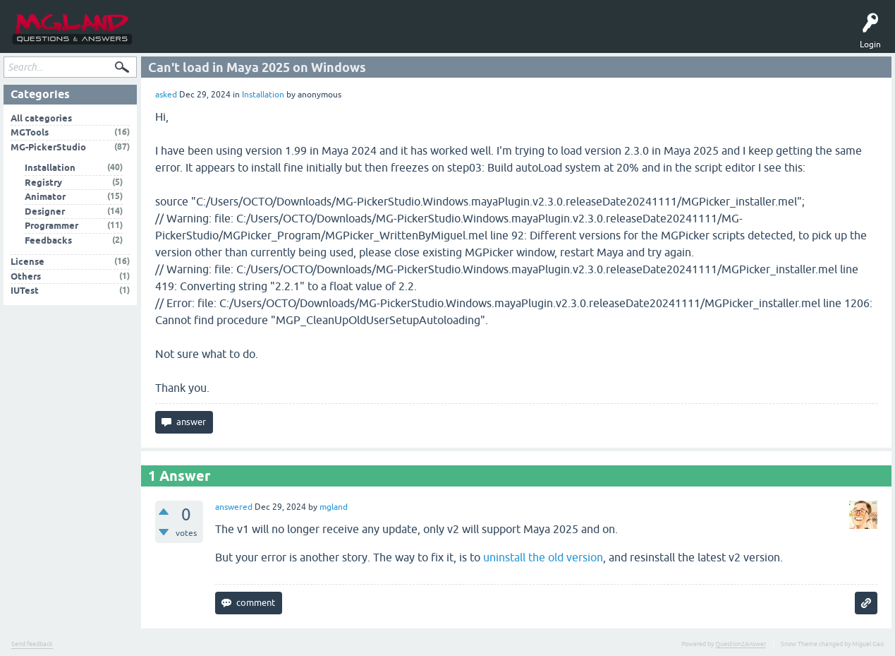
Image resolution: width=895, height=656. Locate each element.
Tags (211, 36)
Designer (45, 213)
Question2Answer (740, 646)
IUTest (25, 293)
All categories (41, 120)
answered (233, 510)
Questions (168, 36)
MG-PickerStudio (48, 149)
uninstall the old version (543, 560)
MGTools (313, 36)
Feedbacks (48, 242)
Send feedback (32, 646)
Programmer (51, 228)
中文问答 (397, 36)
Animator (45, 199)
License (27, 264)
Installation (263, 97)
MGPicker (355, 36)
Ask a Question (262, 36)
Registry (43, 184)
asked (166, 97)
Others (26, 278)
